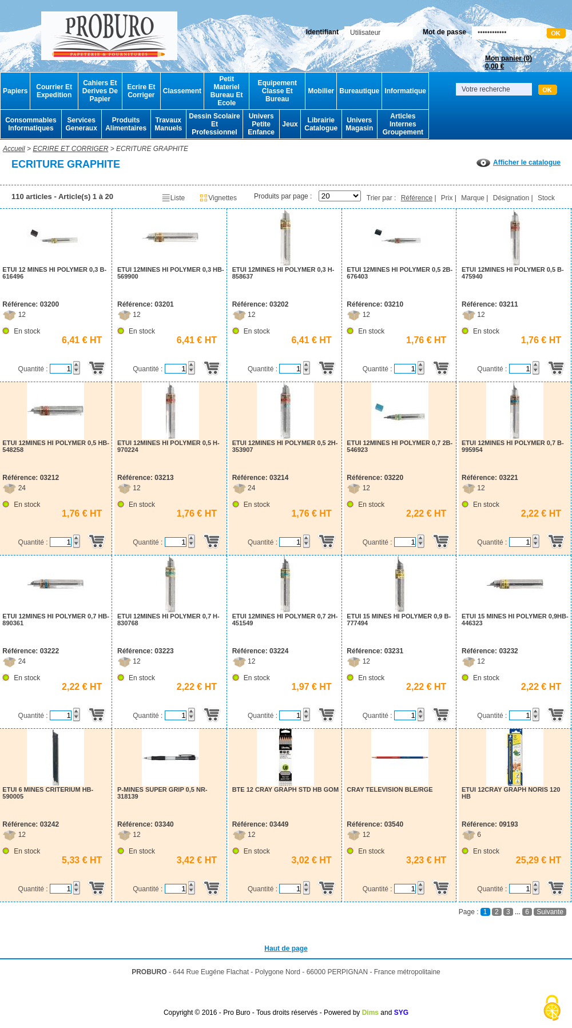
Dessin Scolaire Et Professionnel (214, 124)
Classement (182, 91)
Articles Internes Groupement (403, 124)
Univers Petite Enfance (261, 124)
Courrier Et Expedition (54, 91)
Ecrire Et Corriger (141, 91)
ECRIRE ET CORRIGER (70, 149)
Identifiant (322, 32)
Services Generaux (81, 124)
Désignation (511, 198)
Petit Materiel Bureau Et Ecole (226, 91)
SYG (401, 1013)
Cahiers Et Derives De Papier (100, 91)
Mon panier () (508, 62)
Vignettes (218, 198)
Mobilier (321, 91)
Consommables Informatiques (30, 124)
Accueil (14, 149)
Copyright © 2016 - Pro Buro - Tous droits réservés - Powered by (262, 1013)
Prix (447, 198)
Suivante (550, 912)
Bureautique (359, 91)
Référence (416, 198)
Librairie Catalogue (320, 124)
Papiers (15, 91)
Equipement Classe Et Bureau (277, 91)
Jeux (289, 124)
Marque (472, 198)
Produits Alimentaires (125, 124)
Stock (546, 198)
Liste (173, 198)
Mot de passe (444, 32)
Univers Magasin (359, 124)
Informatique (405, 91)
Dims (370, 1013)
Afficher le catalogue (518, 162)
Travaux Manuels (168, 124)
